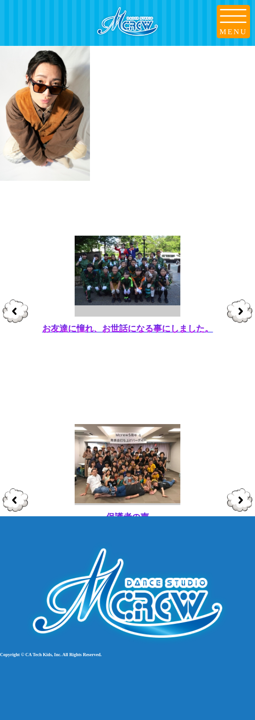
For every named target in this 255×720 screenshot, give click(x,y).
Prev (15, 312)
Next (240, 312)
